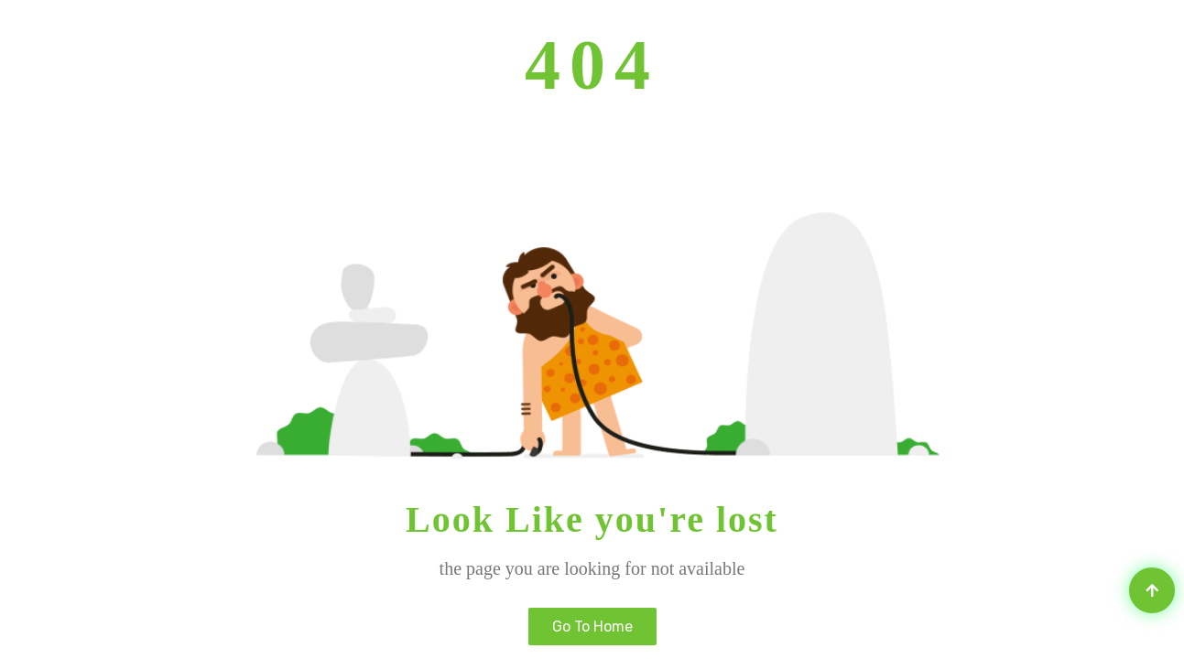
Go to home (592, 626)
